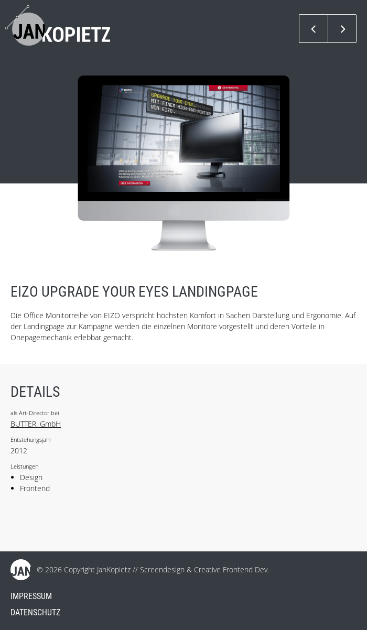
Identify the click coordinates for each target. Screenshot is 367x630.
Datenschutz (35, 612)
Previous (313, 28)
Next (342, 28)
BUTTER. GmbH (35, 424)
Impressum (31, 596)
